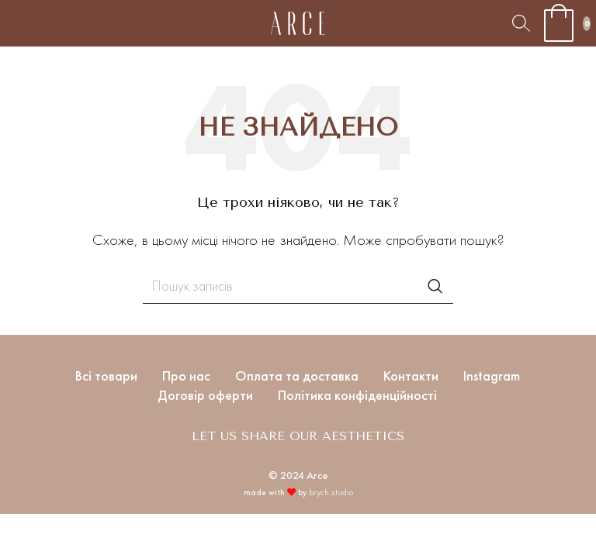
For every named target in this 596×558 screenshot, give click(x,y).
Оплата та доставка (297, 375)
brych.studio (331, 492)
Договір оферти (205, 395)
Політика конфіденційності (357, 395)
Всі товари (106, 375)
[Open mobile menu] (11, 23)
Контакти (410, 375)
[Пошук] (521, 23)
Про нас (186, 375)
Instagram (491, 375)
